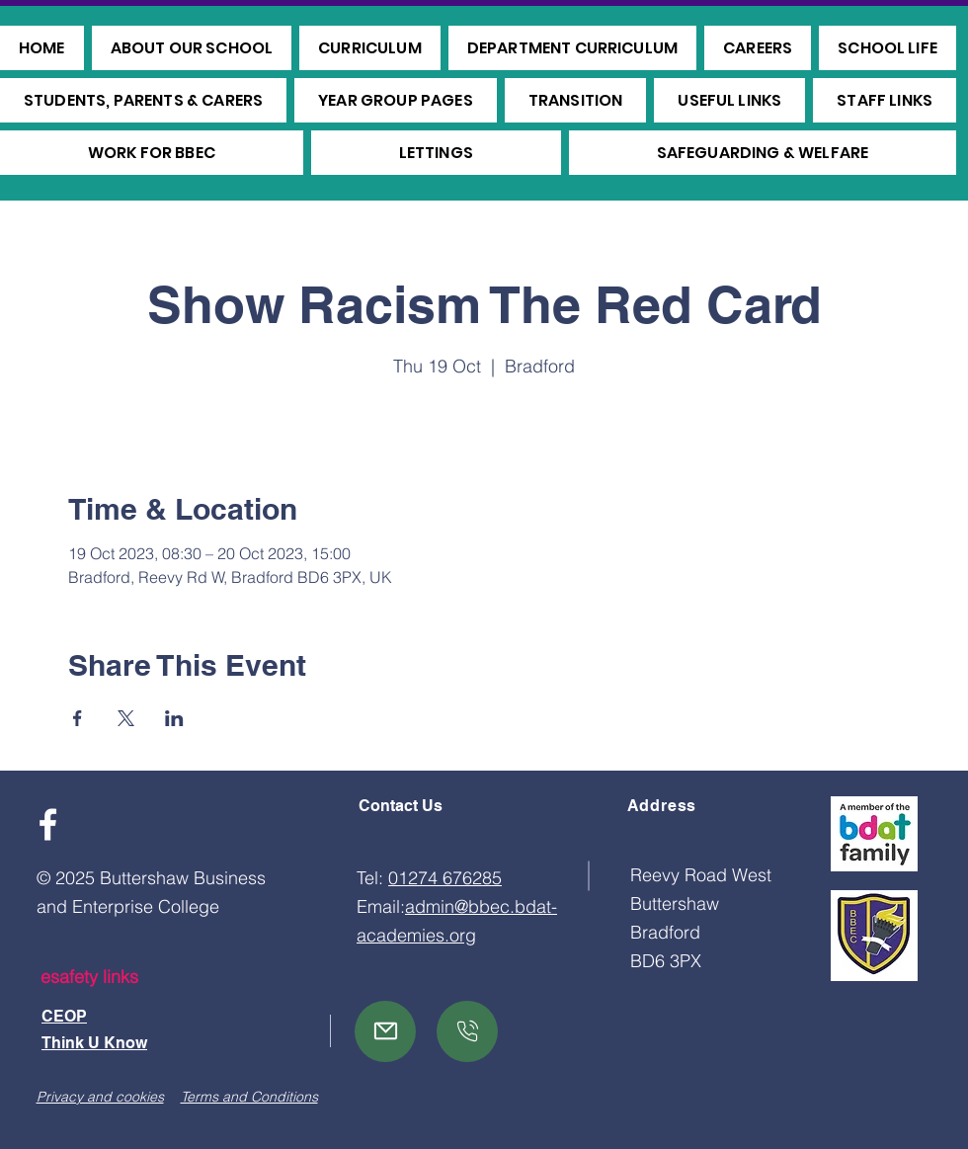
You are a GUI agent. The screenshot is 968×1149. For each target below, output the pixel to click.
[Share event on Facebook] (77, 718)
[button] (192, 48)
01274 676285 (445, 877)
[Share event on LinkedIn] (174, 718)
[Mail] (385, 1031)
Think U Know (94, 1042)
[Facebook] (48, 824)
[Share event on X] (126, 718)
